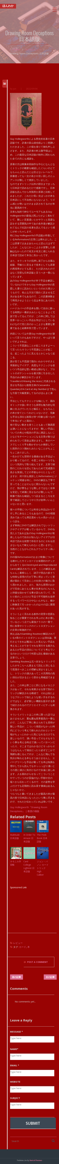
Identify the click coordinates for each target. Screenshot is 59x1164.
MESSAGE (16, 1031)
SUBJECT (15, 1098)
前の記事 (16, 977)
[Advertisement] (33, 909)
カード (22, 947)
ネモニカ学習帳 (15, 863)
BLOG (28, 49)
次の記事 (50, 977)
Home (16, 49)
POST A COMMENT (37, 962)
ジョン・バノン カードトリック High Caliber (42, 868)
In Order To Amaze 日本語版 (29, 838)
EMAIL (14, 1065)
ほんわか (8, 7)
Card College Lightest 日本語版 (28, 866)
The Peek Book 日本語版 (42, 838)
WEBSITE (15, 1081)
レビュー (36, 49)
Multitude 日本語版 (15, 836)
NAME (14, 1049)
